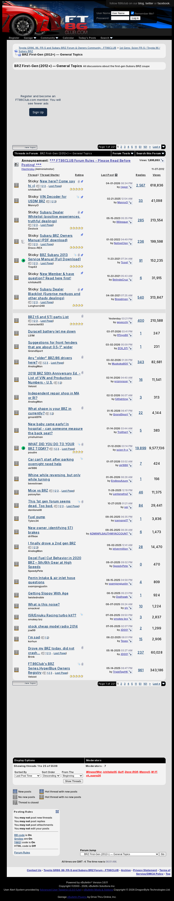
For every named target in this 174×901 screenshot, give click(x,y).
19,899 (140, 448)
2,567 (140, 185)
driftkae (33, 536)
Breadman (121, 299)
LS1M (31, 335)
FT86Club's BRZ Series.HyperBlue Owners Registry (49, 668)
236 (141, 241)
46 (141, 492)
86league (122, 222)
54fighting (121, 399)
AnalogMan (35, 366)
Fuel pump (36, 517)
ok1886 (32, 468)
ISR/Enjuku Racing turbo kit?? (52, 615)
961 (141, 670)
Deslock (33, 228)
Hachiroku (28, 169)
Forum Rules (22, 852)
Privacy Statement (145, 870)
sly (126, 608)
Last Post (107, 174)
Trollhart (122, 432)
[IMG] (17, 842)
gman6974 (34, 417)
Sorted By (20, 772)
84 (141, 505)
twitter (149, 3)
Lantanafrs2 (120, 494)
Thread (32, 174)
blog (141, 3)
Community (49, 37)
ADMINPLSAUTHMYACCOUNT (109, 533)
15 (141, 639)
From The (68, 772)
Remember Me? (142, 13)
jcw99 (31, 630)
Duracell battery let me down (52, 331)
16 (141, 380)
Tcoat (124, 262)
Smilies (18, 839)
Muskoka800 (120, 363)
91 (141, 260)
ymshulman (35, 437)
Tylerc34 (33, 521)
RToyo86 (122, 335)
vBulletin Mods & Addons (98, 889)
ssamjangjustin (37, 586)
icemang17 (121, 520)
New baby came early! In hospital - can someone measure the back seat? (55, 428)
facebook (164, 3)
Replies (141, 174)
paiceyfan (34, 494)
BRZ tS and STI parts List (48, 317)
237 (141, 652)
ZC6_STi (123, 348)
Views (157, 174)
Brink (31, 657)
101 (145, 147)
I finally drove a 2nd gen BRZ (52, 543)
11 (136, 147)
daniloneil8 (35, 510)
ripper (124, 187)
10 (141, 606)
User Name (103, 13)
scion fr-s (122, 450)
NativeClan (121, 243)
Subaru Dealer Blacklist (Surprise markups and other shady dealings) (54, 293)
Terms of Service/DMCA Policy (153, 872)
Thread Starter (50, 174)
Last (156, 147)
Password (103, 18)
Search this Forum (148, 153)
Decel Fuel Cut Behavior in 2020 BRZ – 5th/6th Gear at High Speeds (54, 562)
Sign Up (38, 112)
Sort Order (48, 772)
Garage (30, 37)
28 (141, 547)
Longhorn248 (36, 306)
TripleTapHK (120, 672)
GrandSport (35, 351)
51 (140, 147)
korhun (32, 641)
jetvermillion (120, 549)
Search (107, 37)
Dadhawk (122, 597)
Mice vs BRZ (38, 490)
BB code (19, 835)
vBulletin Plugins (77, 897)
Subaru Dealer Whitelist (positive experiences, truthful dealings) (54, 216)
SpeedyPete (35, 571)
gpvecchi (122, 322)
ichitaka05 (34, 189)
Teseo (124, 641)
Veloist (32, 386)
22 (141, 413)
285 (141, 220)
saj (126, 507)
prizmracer (121, 381)
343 (141, 362)
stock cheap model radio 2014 (53, 626)
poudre (32, 452)
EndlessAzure (119, 481)
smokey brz (35, 619)
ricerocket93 (36, 324)
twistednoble (36, 597)
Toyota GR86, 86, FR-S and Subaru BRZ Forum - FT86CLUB (81, 870)
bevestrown (35, 483)
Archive (126, 870)
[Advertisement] (115, 105)
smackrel (34, 608)
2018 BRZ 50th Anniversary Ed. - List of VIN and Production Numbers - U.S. (54, 377)
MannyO (33, 205)
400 (141, 320)
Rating (79, 174)
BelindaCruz (120, 279)
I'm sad (34, 637)
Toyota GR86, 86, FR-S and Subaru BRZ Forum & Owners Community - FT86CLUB (67, 47)
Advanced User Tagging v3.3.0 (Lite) (60, 889)
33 (141, 201)
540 (141, 297)
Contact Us (34, 870)
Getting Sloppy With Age (48, 593)
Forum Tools (121, 153)
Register (14, 37)
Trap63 (32, 267)
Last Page (55, 186)
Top (168, 874)
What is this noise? (44, 604)
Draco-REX (35, 248)
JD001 (124, 630)
